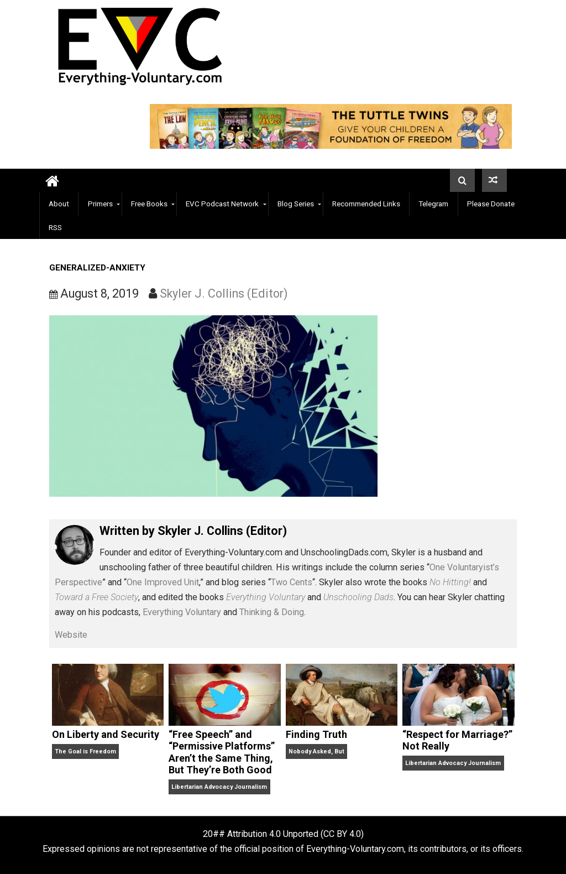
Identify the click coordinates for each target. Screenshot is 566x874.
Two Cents (291, 582)
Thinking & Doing (271, 612)
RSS (55, 227)
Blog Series (295, 203)
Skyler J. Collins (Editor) (224, 293)
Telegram (433, 203)
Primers (100, 203)
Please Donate (491, 203)
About (59, 203)
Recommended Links (366, 203)
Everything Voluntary (182, 612)
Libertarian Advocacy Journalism (219, 786)
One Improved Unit (163, 582)
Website (71, 635)
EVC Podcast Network (222, 203)
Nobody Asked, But (316, 751)
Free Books (149, 203)
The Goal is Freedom (85, 751)
